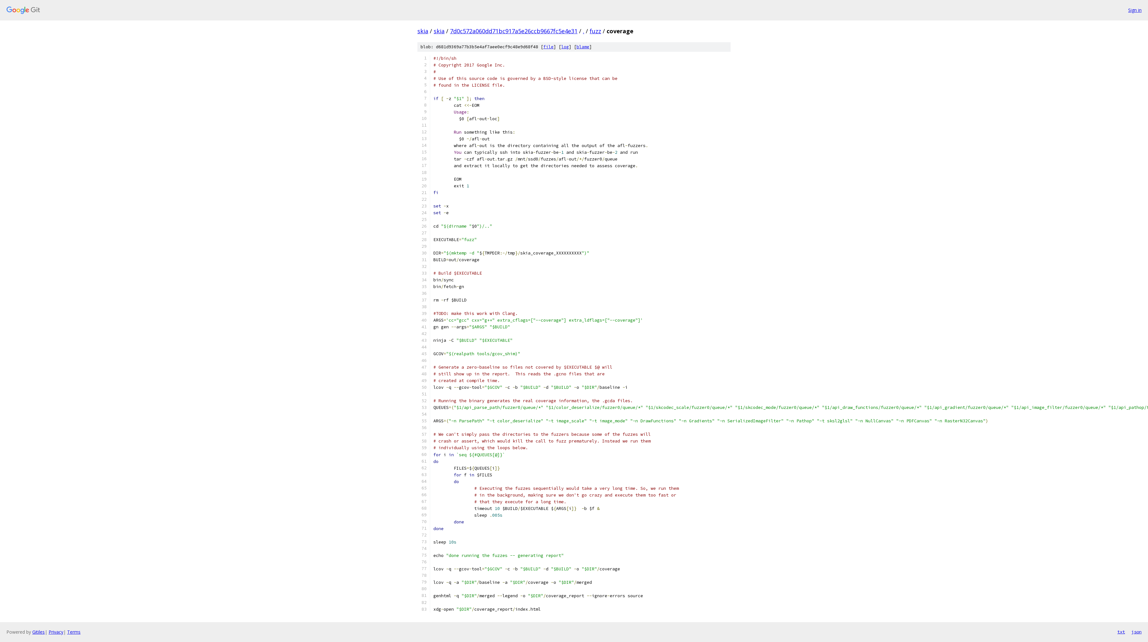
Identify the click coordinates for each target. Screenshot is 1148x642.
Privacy (56, 632)
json (1136, 632)
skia (422, 31)
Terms (74, 632)
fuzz (595, 31)
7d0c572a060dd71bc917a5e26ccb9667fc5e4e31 (514, 31)
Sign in (1135, 10)
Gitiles (38, 632)
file (548, 47)
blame (583, 47)
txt (1121, 632)
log (565, 47)
